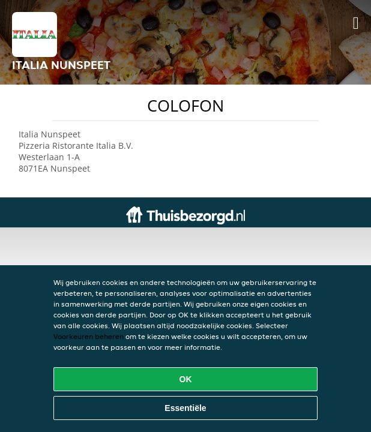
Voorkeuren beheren (88, 336)
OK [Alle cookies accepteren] (185, 379)
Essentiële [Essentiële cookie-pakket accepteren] (185, 408)
